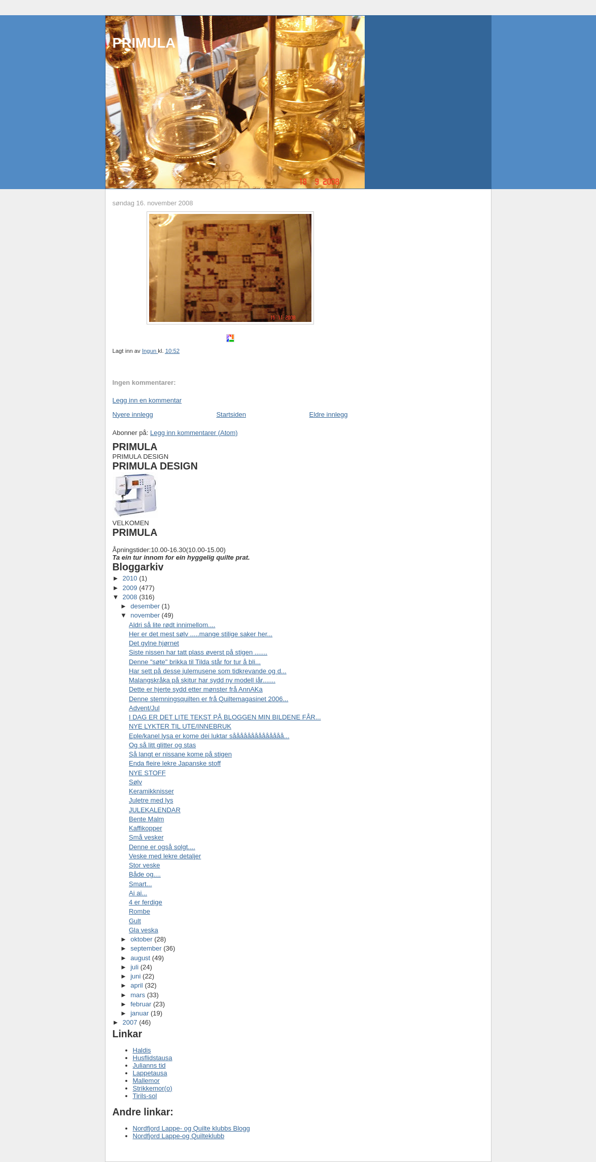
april (137, 985)
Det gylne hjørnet (154, 643)
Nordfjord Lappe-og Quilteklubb (179, 1136)
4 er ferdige (145, 902)
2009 (131, 588)
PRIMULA (144, 43)
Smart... (140, 884)
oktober (142, 939)
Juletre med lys (151, 800)
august (141, 958)
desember (145, 606)
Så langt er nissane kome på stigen (180, 754)
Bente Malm (146, 819)
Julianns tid (149, 1065)
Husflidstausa (152, 1058)
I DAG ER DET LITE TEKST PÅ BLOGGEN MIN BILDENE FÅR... (225, 717)
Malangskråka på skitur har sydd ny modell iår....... (202, 680)
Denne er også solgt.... (162, 847)
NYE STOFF (147, 773)
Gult (135, 921)
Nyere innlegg (133, 414)
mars (138, 995)
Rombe (139, 911)
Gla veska (143, 930)
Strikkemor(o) (152, 1088)
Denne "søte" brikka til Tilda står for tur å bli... (195, 662)
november (145, 615)
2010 (131, 578)
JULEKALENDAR (155, 810)
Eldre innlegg (328, 414)
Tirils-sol (145, 1096)
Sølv (135, 782)
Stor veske (144, 865)
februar (141, 1004)
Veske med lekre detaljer (165, 856)
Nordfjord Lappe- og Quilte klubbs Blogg (191, 1128)
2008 (131, 597)
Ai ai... (138, 893)
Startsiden (231, 414)
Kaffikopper (145, 828)
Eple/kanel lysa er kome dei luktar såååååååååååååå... (209, 736)
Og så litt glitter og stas (162, 745)
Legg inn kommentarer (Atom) (194, 433)
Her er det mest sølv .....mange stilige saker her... (200, 634)
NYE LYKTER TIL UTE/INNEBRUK (180, 726)
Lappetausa (150, 1073)
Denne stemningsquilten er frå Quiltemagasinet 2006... (208, 699)
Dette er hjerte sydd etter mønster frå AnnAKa (196, 689)
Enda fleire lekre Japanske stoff (175, 763)
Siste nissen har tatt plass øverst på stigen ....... (198, 652)
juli (135, 967)
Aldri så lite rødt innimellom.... (172, 625)
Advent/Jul (144, 708)
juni (136, 976)
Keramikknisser (151, 791)
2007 (131, 1022)
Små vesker (146, 837)
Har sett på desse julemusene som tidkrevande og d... (208, 671)
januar (140, 1013)
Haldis (142, 1050)
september (146, 948)
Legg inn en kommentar (147, 400)
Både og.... (145, 874)
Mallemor (146, 1080)
